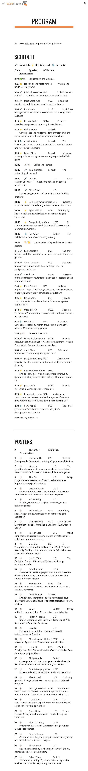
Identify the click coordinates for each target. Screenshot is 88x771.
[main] (44, 22)
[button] (3, 3)
